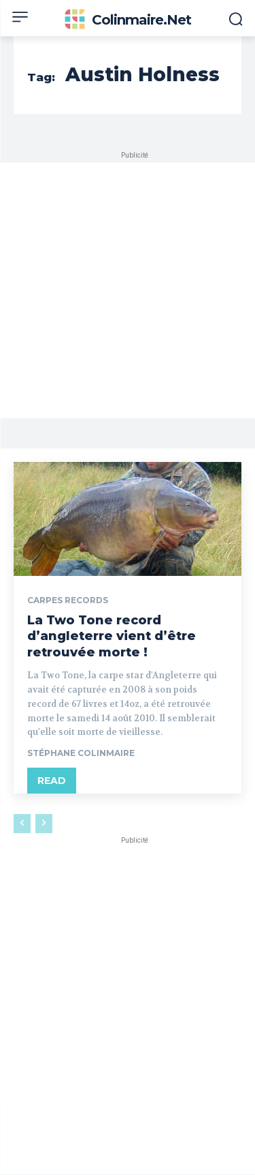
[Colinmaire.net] (127, 20)
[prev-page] (22, 823)
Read (51, 780)
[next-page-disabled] (43, 823)
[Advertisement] (127, 290)
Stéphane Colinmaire (81, 753)
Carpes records (67, 600)
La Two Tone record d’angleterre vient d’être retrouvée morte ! (111, 636)
